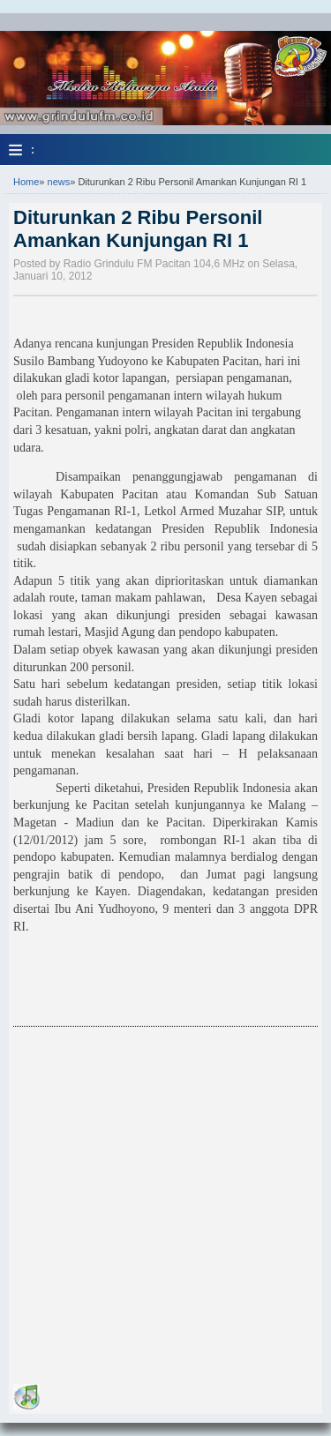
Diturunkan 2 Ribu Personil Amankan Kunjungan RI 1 (137, 228)
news (59, 181)
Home (26, 181)
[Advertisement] (165, 1201)
